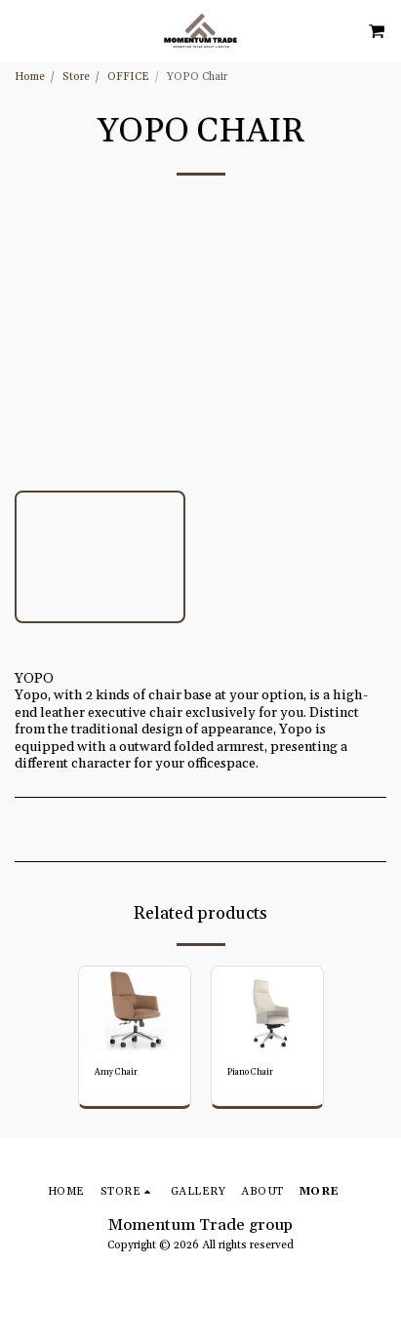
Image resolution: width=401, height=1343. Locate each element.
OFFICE (128, 77)
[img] (134, 1008)
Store (76, 77)
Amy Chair (116, 1072)
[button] (21, 30)
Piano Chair (250, 1072)
